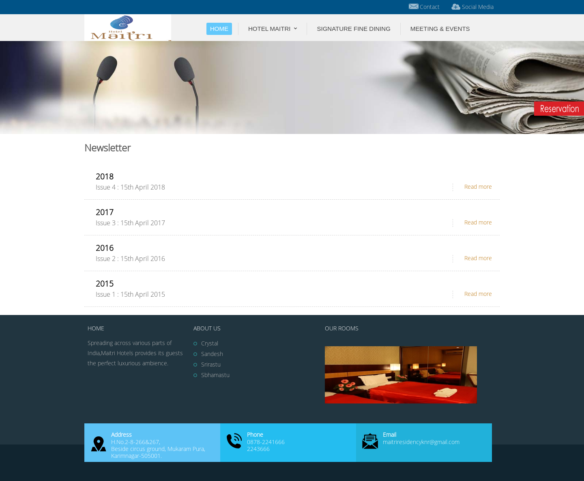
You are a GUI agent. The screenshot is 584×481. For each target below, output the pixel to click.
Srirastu (211, 364)
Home (219, 28)
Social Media (472, 6)
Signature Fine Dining (353, 28)
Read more (478, 186)
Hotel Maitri (269, 28)
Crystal (209, 343)
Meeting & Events (440, 28)
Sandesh (212, 354)
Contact (424, 6)
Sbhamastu (215, 375)
